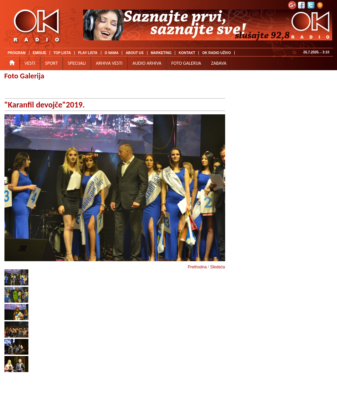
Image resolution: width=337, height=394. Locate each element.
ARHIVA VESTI (109, 63)
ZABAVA (218, 63)
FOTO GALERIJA (186, 63)
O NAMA (112, 53)
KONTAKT (187, 53)
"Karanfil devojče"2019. (44, 105)
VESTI (30, 63)
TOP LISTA (62, 53)
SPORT (51, 63)
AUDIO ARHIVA (146, 63)
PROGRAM (17, 53)
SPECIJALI (77, 63)
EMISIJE (39, 53)
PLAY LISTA (88, 53)
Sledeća (217, 267)
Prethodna (197, 267)
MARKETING (161, 53)
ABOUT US (134, 53)
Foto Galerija (24, 75)
